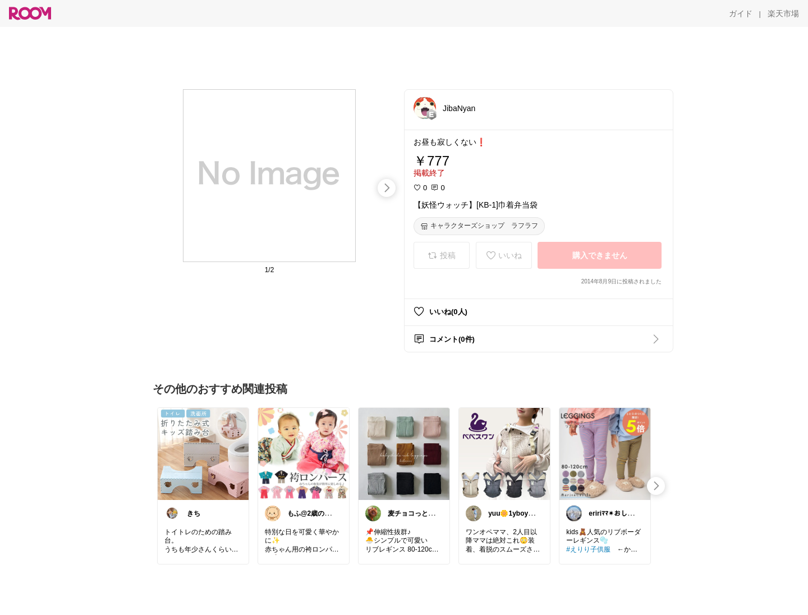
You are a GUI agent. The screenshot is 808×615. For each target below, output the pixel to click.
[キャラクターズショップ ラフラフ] (479, 226)
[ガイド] (740, 13)
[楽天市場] (783, 13)
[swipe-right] (387, 188)
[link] (203, 453)
